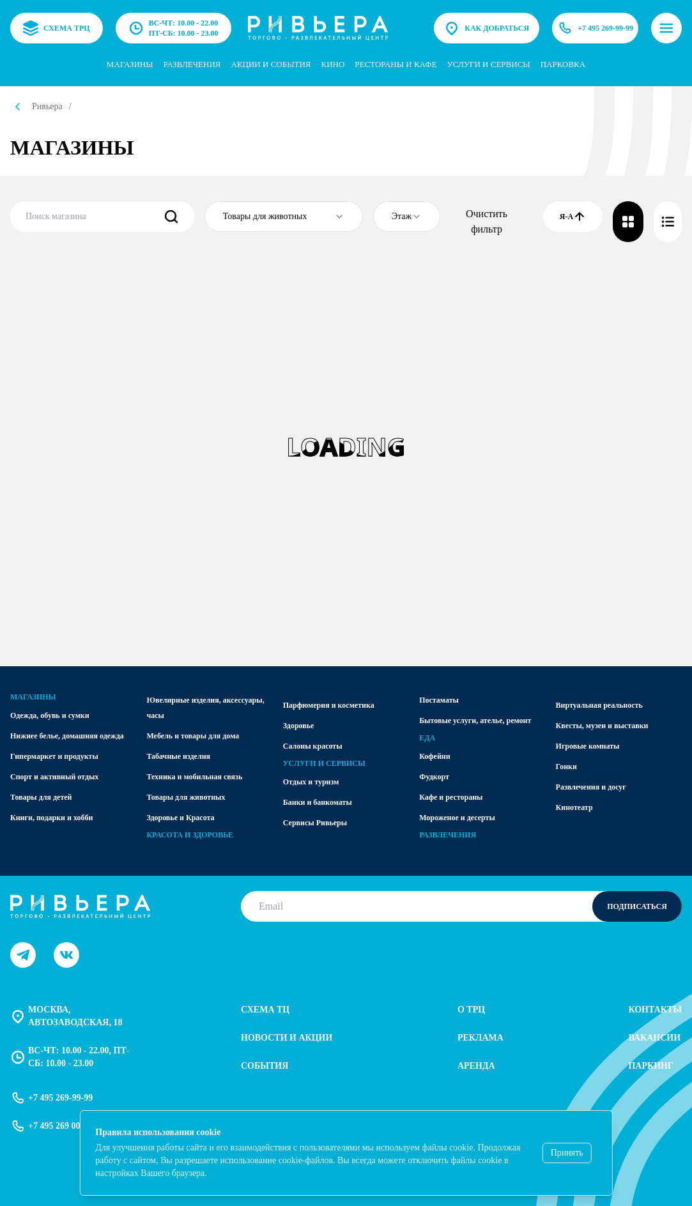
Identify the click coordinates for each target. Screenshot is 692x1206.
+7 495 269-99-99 (595, 28)
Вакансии (654, 1037)
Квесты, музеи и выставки (602, 725)
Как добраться (486, 28)
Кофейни (434, 756)
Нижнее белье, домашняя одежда (67, 735)
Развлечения (192, 64)
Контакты (655, 1009)
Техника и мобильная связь (194, 776)
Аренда (476, 1066)
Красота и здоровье (189, 834)
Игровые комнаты (588, 746)
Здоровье (298, 725)
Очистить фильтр (486, 221)
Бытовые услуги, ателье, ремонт (475, 720)
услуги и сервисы (488, 64)
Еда (427, 737)
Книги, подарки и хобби (51, 817)
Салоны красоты (312, 746)
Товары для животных (185, 797)
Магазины (130, 64)
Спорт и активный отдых (54, 776)
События (264, 1066)
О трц (471, 1009)
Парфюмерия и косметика (328, 705)
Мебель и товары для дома (192, 735)
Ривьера (47, 106)
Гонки (566, 766)
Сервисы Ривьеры (315, 822)
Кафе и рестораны (450, 797)
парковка (563, 64)
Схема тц (265, 1009)
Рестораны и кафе (395, 64)
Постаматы (439, 700)
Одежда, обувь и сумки (49, 715)
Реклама (480, 1037)
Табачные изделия (178, 756)
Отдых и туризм (311, 781)
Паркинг (650, 1066)
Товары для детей (41, 797)
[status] (345, 1153)
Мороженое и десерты (457, 817)
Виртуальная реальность (599, 705)
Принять (567, 1152)
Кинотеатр (574, 807)
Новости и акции (286, 1037)
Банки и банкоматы (317, 802)
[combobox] (283, 216)
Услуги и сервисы (324, 763)
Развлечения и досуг (591, 786)
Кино (333, 64)
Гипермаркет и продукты (54, 756)
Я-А (573, 216)
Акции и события (271, 64)
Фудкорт (434, 776)
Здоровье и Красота (180, 817)
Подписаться (637, 906)
